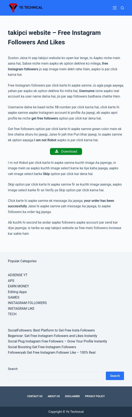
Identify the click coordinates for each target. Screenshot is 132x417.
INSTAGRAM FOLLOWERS (27, 303)
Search (13, 369)
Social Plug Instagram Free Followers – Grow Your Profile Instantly (57, 341)
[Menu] (115, 8)
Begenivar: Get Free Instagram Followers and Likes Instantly (52, 336)
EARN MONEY (18, 286)
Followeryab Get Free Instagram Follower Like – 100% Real (52, 352)
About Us (54, 396)
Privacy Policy (95, 396)
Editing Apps (17, 292)
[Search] (122, 8)
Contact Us (34, 396)
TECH (12, 314)
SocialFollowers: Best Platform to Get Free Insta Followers (51, 330)
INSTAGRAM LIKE (21, 309)
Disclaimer (72, 396)
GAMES (13, 297)
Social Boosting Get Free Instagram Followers (42, 347)
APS (11, 281)
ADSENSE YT (18, 275)
